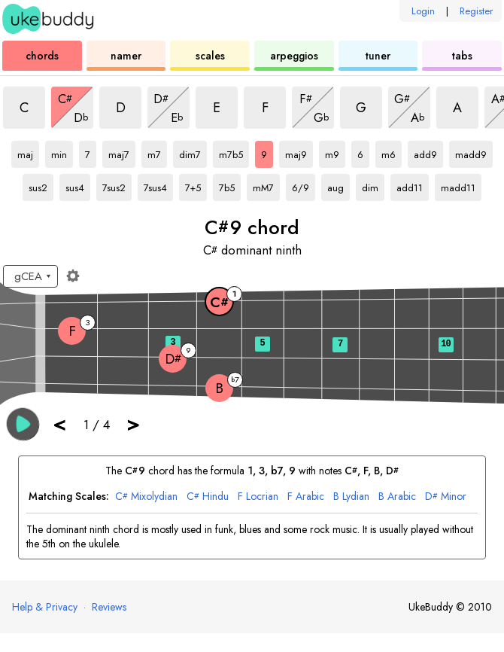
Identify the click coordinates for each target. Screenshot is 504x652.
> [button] (133, 423)
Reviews (109, 606)
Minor (445, 496)
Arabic (305, 496)
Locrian (258, 496)
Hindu (208, 496)
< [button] (59, 423)
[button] (23, 424)
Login (423, 11)
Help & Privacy (44, 606)
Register (476, 11)
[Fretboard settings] (73, 276)
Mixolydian (146, 496)
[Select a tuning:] (30, 276)
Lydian (351, 496)
